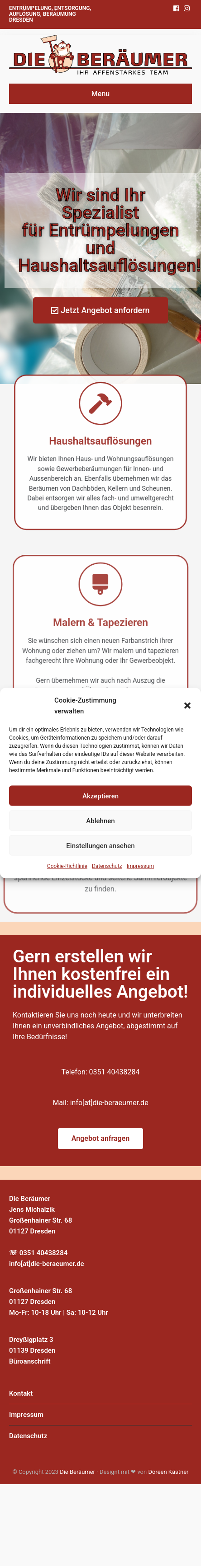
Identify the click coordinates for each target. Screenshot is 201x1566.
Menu (100, 93)
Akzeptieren (100, 796)
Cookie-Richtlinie (67, 866)
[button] (187, 705)
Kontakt (21, 1393)
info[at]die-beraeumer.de (109, 1102)
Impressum (140, 866)
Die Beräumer (77, 1471)
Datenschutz (107, 866)
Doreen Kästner (168, 1471)
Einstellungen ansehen (100, 845)
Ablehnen (100, 820)
